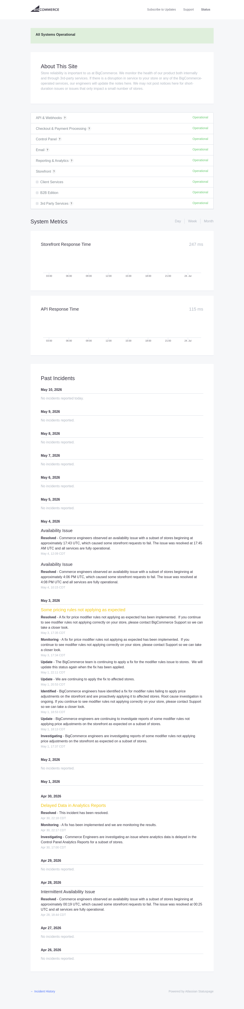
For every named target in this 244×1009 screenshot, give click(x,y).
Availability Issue (57, 530)
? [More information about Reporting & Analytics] (71, 160)
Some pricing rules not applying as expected (83, 609)
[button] (161, 9)
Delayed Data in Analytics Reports (73, 805)
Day (178, 221)
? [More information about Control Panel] (60, 139)
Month (208, 221)
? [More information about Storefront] (54, 171)
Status (205, 9)
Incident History (43, 991)
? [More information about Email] (47, 150)
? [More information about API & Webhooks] (64, 117)
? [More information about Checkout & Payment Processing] (89, 128)
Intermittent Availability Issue (68, 891)
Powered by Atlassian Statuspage (191, 991)
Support (188, 9)
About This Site (59, 66)
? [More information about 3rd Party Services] (71, 203)
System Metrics (49, 221)
